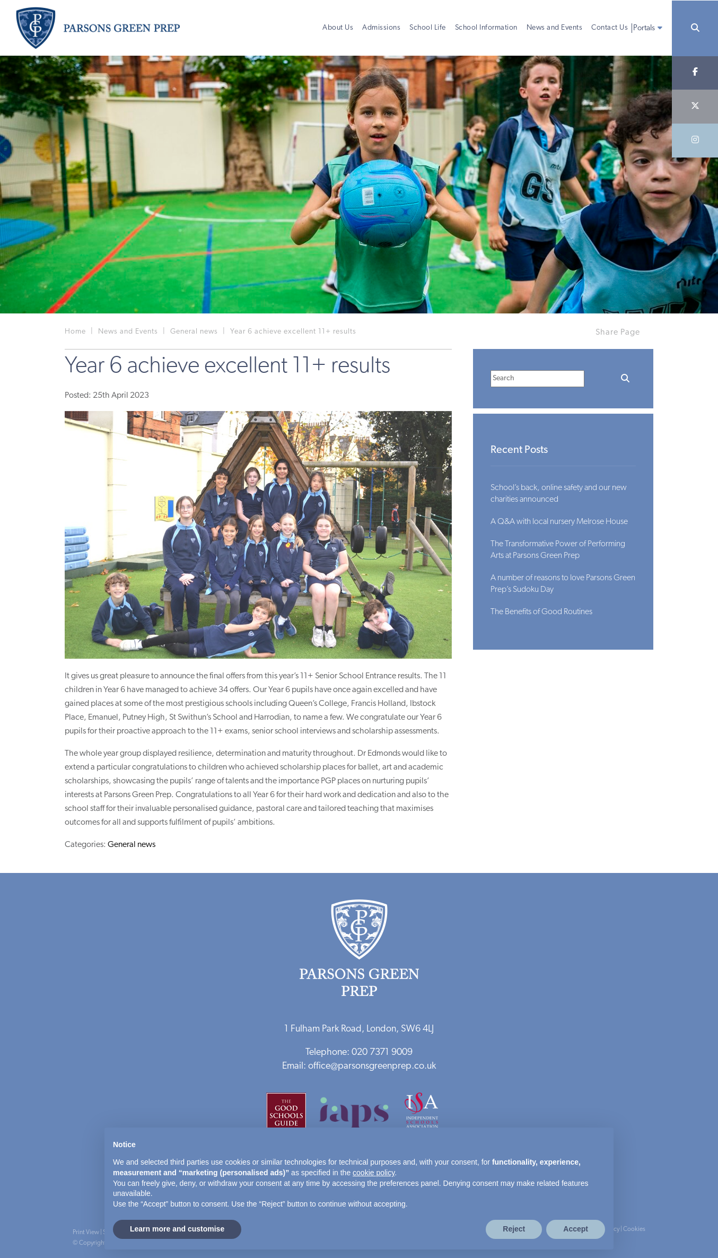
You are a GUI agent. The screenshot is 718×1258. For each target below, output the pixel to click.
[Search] (695, 28)
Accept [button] (575, 1229)
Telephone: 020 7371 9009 (359, 1052)
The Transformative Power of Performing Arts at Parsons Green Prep (558, 550)
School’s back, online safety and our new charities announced (559, 494)
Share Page (618, 332)
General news (131, 845)
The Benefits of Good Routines (541, 612)
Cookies (634, 1229)
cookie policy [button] (374, 1172)
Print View (86, 1232)
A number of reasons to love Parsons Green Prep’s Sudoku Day (563, 584)
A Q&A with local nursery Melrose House (559, 522)
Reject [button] (514, 1229)
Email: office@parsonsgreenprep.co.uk (359, 1066)
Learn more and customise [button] (177, 1229)
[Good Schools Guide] (291, 1116)
